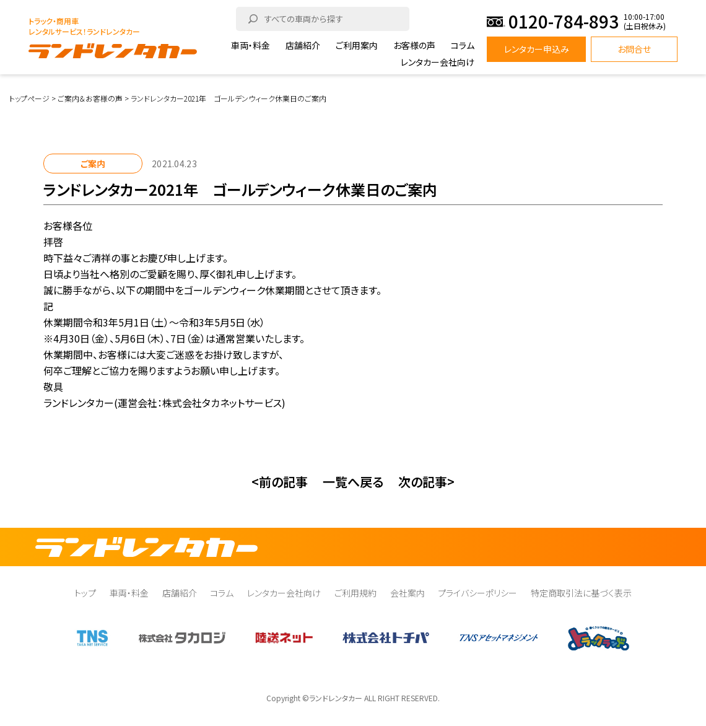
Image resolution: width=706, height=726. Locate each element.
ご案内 (93, 163)
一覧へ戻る (353, 482)
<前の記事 (279, 482)
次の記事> (426, 482)
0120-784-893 (563, 21)
